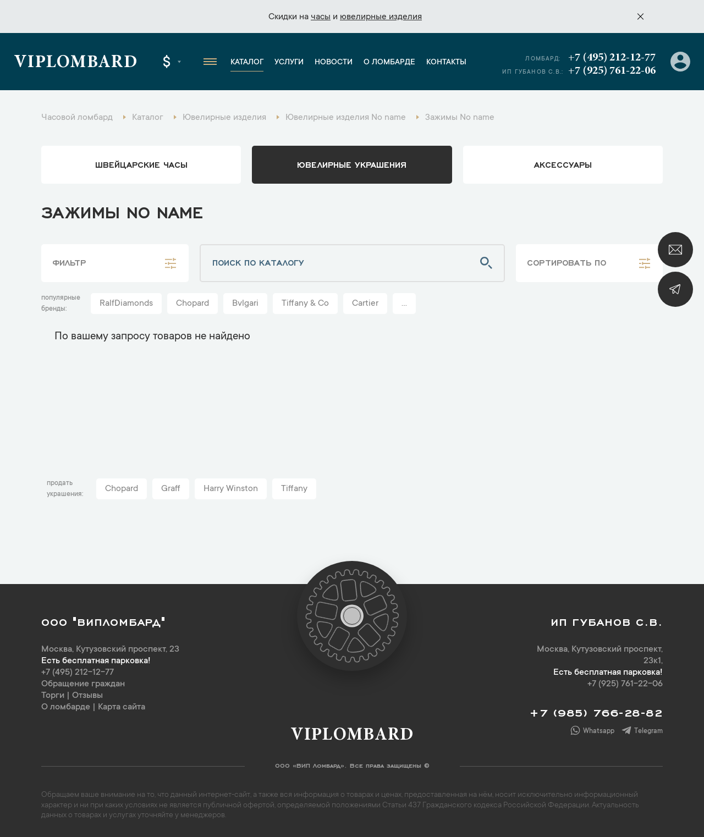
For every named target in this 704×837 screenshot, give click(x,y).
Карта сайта (121, 707)
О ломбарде (389, 62)
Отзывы (87, 696)
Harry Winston (231, 489)
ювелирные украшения (351, 164)
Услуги (289, 62)
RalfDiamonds (126, 304)
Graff (170, 489)
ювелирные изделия (381, 17)
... (404, 304)
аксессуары (563, 164)
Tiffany (294, 489)
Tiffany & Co (305, 304)
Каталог (246, 62)
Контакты (446, 62)
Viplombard (76, 63)
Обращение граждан (83, 684)
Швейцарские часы (141, 164)
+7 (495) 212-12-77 (612, 57)
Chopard (192, 304)
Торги (52, 696)
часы (321, 17)
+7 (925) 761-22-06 (612, 70)
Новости (334, 62)
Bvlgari (245, 304)
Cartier (365, 304)
